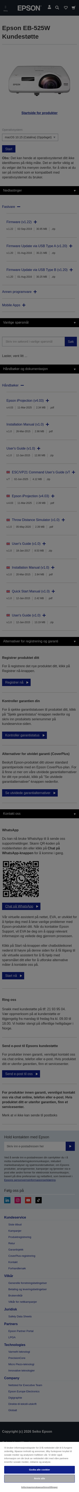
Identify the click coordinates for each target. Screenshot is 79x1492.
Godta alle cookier (39, 1469)
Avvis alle (39, 1478)
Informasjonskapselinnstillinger (39, 1487)
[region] (39, 1466)
